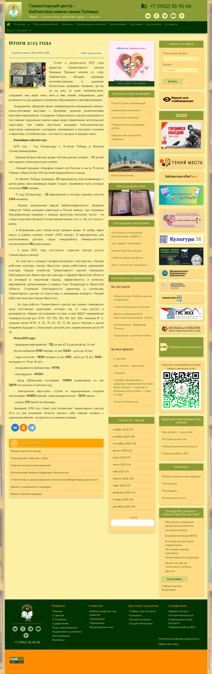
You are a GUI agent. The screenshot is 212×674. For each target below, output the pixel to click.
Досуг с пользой (18, 30)
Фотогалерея (117, 24)
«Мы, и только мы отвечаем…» (130, 264)
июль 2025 (119, 457)
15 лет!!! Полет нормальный (128, 103)
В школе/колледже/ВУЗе (179, 536)
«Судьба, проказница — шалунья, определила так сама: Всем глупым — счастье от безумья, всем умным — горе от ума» (133, 387)
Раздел (167, 64)
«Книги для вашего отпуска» (132, 306)
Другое (168, 571)
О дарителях (60, 623)
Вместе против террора (26, 493)
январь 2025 (121, 499)
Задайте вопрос (178, 611)
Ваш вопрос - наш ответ (129, 365)
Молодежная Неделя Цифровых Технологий (39, 472)
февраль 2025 (122, 492)
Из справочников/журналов (175, 551)
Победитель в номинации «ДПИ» (127, 126)
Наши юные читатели (125, 117)
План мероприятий (45, 24)
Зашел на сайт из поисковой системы (176, 564)
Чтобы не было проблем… (127, 257)
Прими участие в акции (26, 451)
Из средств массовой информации (177, 543)
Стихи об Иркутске (126, 401)
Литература (169, 483)
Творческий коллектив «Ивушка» (126, 137)
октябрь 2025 (121, 436)
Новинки (67, 24)
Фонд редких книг (174, 497)
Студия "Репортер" (141, 623)
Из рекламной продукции (180, 558)
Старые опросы (172, 586)
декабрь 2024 (122, 506)
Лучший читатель (140, 619)
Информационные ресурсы (180, 446)
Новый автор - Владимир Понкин (130, 326)
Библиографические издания (181, 476)
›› (133, 522)
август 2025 (120, 450)
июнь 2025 (119, 464)
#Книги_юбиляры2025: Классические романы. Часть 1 (133, 315)
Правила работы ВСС (175, 453)
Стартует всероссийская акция (31, 465)
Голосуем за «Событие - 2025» (29, 458)
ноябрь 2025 (121, 429)
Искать (172, 81)
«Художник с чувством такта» (132, 335)
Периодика (169, 490)
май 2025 (118, 471)
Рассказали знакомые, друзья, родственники (178, 523)
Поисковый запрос (175, 53)
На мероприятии (174, 530)
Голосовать (174, 579)
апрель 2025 (121, 478)
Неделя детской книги (126, 110)
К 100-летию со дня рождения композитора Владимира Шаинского (54, 479)
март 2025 (119, 485)
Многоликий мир (122, 175)
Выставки (136, 24)
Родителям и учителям (91, 24)
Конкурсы (171, 24)
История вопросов (174, 439)
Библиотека (181, 176)
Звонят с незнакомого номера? (31, 486)
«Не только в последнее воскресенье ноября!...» (126, 234)
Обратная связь (168, 644)
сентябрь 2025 (122, 443)
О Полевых (59, 619)
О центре (20, 24)
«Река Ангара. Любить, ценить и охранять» (133, 298)
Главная (8, 24)
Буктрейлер (153, 24)
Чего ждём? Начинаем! (131, 83)
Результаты (169, 589)
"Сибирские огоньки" (142, 611)
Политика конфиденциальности (178, 638)
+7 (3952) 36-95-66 (170, 6)
